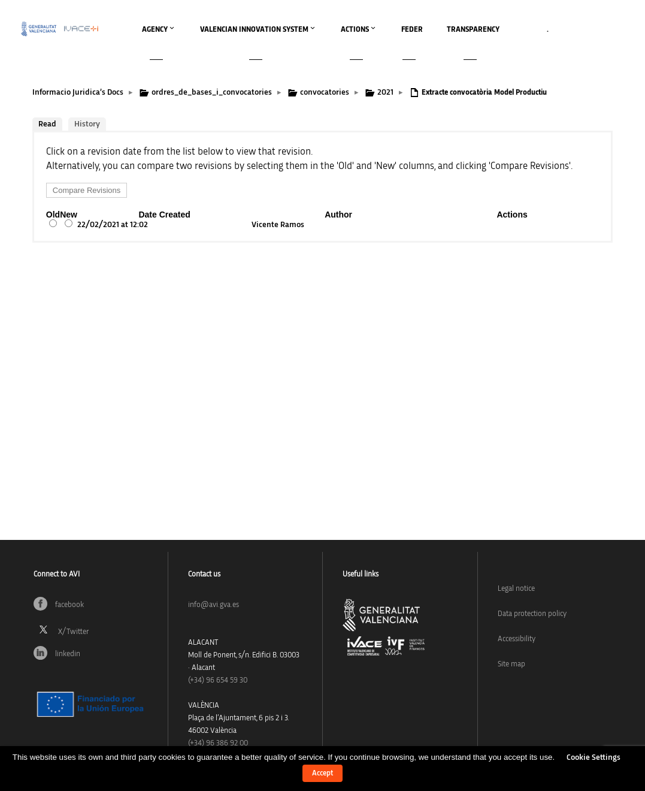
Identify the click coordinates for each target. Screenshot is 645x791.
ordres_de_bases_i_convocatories (212, 92)
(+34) (217, 680)
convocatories (324, 92)
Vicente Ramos (278, 225)
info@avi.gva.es (213, 605)
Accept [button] (322, 773)
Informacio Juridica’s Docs (77, 92)
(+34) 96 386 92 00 (218, 743)
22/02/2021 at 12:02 (112, 225)
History (87, 124)
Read (47, 124)
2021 (385, 92)
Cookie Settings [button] (593, 757)
